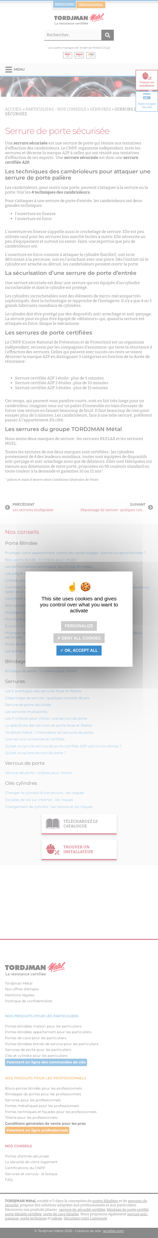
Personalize (79, 626)
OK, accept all (79, 650)
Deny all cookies (79, 638)
